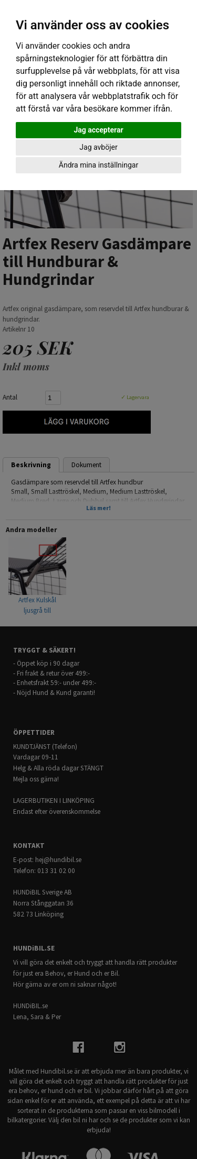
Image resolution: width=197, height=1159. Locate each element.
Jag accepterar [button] (98, 130)
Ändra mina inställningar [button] (98, 165)
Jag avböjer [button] (98, 147)
